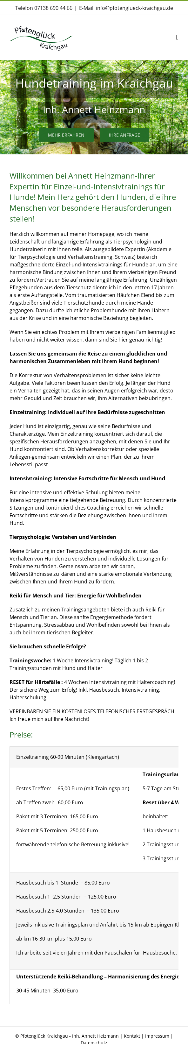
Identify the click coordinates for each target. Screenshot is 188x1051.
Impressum (158, 1036)
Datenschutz (94, 1043)
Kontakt (132, 1036)
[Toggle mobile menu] (177, 37)
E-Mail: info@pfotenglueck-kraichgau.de (126, 7)
